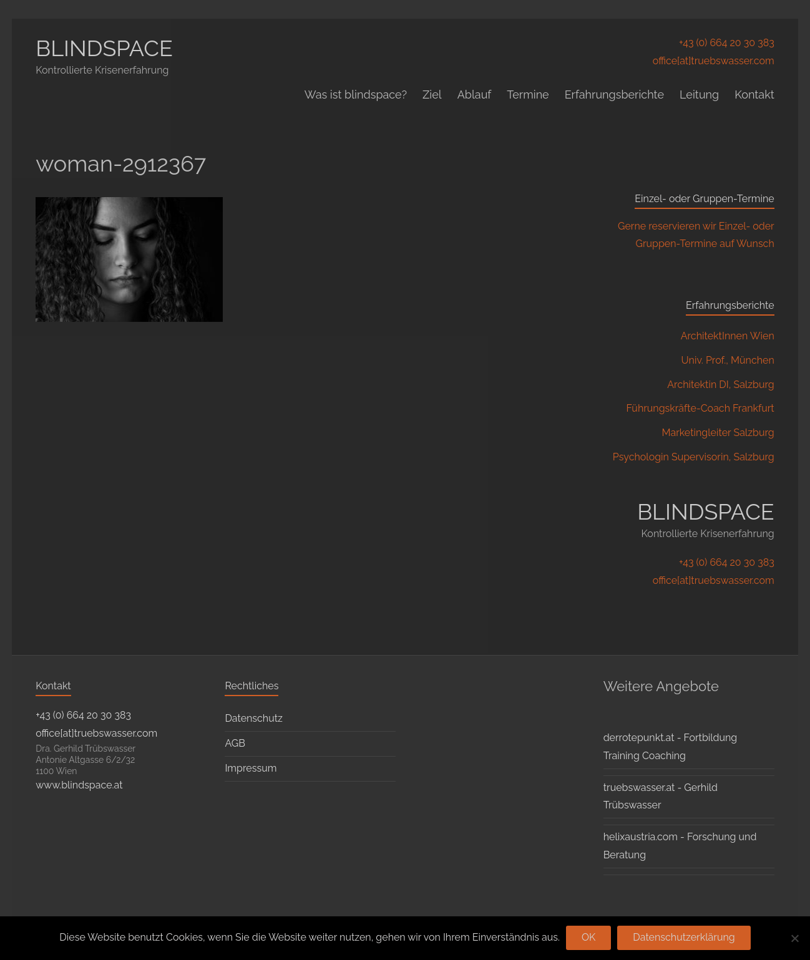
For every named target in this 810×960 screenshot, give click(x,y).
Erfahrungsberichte (614, 94)
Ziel (432, 94)
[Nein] (794, 938)
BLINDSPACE (104, 48)
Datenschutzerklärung (683, 937)
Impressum (250, 768)
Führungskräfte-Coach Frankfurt (700, 408)
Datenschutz (254, 718)
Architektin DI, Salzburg (720, 384)
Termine (528, 94)
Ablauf (474, 94)
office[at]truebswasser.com (713, 61)
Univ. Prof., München (727, 360)
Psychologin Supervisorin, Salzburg (693, 457)
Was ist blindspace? (356, 94)
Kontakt (754, 94)
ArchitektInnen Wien (727, 336)
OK (588, 937)
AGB (235, 743)
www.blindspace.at (79, 785)
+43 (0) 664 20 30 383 (726, 43)
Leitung (699, 94)
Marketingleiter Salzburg (718, 433)
